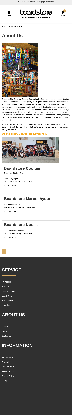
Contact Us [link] (6, 336)
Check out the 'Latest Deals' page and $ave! (36, 2)
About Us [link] (5, 327)
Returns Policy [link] (8, 371)
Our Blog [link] (5, 331)
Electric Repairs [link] (8, 301)
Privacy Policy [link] (7, 362)
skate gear (37, 102)
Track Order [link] (7, 287)
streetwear (47, 102)
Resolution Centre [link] (9, 291)
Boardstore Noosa (21, 224)
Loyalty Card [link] (7, 296)
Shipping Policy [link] (8, 367)
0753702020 (10, 185)
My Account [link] (6, 282)
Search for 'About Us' (16, 26)
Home (4, 26)
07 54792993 (10, 211)
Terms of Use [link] (7, 357)
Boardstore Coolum (22, 168)
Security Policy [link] (8, 376)
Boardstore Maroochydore (28, 198)
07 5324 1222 (11, 237)
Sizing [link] (4, 381)
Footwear (60, 102)
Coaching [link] (6, 305)
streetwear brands (40, 110)
